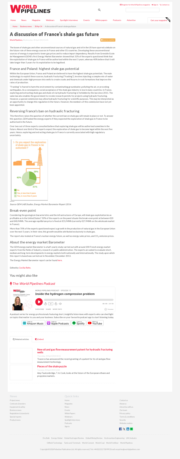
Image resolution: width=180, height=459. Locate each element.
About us (123, 404)
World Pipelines (16, 40)
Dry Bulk (46, 438)
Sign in (155, 5)
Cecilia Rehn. (25, 267)
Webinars (50, 20)
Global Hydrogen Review (74, 438)
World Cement (88, 443)
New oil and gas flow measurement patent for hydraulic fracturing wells (75, 351)
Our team (123, 410)
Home (13, 20)
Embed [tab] (39, 339)
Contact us (164, 5)
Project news (15, 400)
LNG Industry (131, 438)
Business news (15, 410)
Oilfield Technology (54, 443)
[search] (142, 10)
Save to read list (107, 40)
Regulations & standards (19, 413)
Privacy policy (125, 413)
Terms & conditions (127, 417)
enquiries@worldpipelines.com (127, 449)
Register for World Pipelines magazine (135, 5)
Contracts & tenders (18, 404)
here (60, 260)
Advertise (131, 20)
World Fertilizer (112, 443)
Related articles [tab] (21, 339)
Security (123, 420)
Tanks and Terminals (72, 443)
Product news (15, 420)
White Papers (70, 413)
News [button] (23, 20)
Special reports (15, 417)
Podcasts (117, 20)
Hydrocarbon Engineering (114, 438)
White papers (101, 20)
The (32, 283)
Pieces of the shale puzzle (52, 366)
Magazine (36, 20)
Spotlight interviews (69, 20)
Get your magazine (160, 20)
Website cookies (126, 423)
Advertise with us (126, 407)
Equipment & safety (17, 407)
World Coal (99, 443)
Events (87, 20)
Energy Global (56, 438)
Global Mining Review (94, 438)
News (67, 407)
